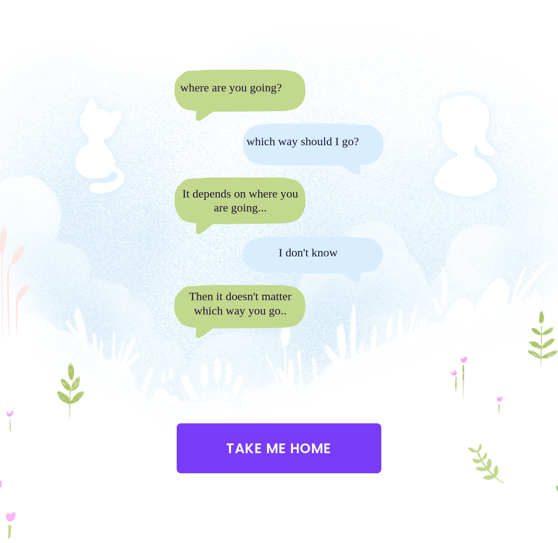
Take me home (278, 448)
